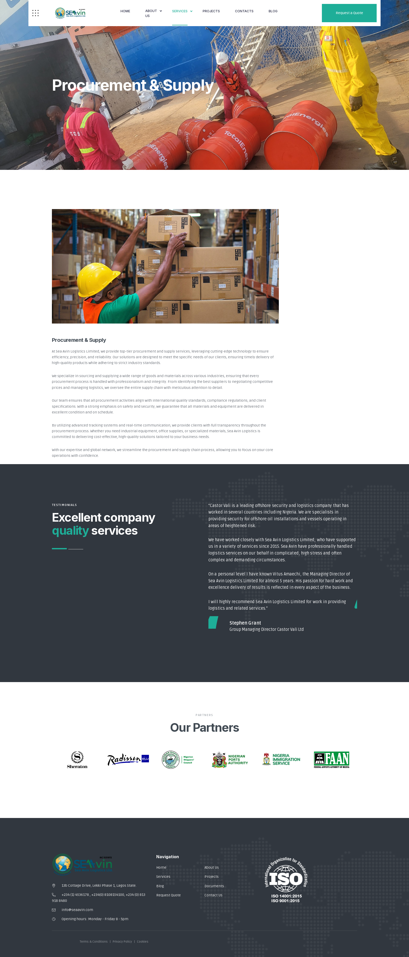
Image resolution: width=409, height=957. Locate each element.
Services (180, 11)
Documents (214, 886)
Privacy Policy (122, 942)
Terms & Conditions (94, 942)
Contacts (244, 11)
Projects (211, 11)
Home (125, 11)
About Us (151, 13)
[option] (282, 568)
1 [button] (59, 548)
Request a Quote (349, 13)
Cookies (142, 942)
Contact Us (213, 895)
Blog (160, 886)
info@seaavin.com (77, 910)
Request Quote (168, 895)
